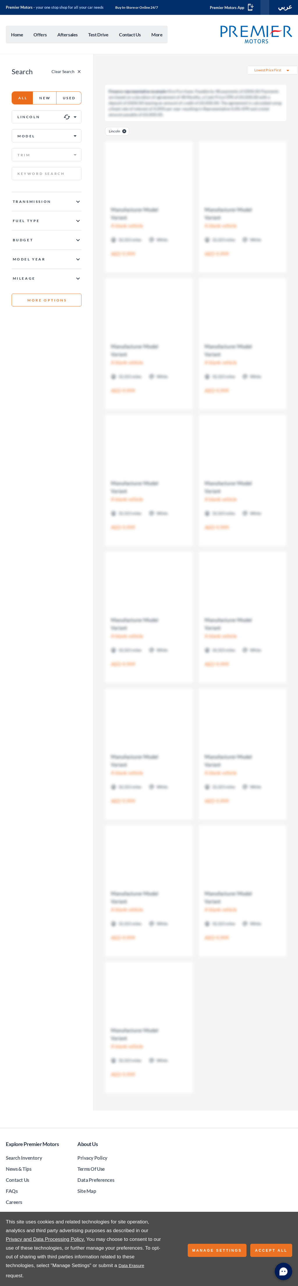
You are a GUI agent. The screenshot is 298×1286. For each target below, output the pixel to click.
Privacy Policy (92, 1159)
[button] (46, 118)
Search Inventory (24, 1159)
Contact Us (17, 1181)
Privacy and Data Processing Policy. (45, 1239)
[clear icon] (66, 118)
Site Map (86, 1192)
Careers (14, 1203)
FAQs (11, 1192)
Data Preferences (95, 1181)
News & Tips (18, 1170)
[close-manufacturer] (124, 132)
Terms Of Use (91, 1170)
